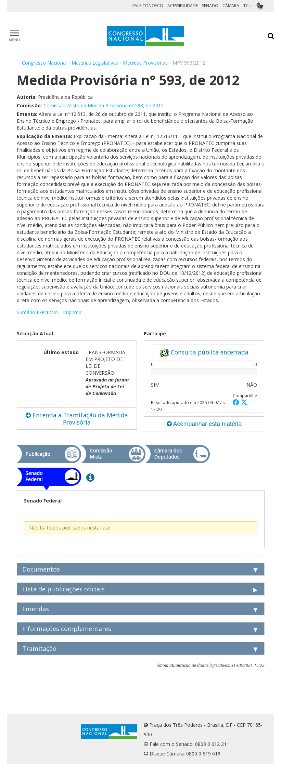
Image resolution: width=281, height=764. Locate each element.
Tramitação (39, 648)
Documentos (41, 569)
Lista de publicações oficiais (63, 589)
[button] (237, 402)
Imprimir (72, 312)
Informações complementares (66, 629)
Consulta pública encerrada (203, 352)
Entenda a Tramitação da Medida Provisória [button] (77, 418)
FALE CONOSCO (147, 6)
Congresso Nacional (44, 62)
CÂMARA (230, 6)
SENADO (210, 6)
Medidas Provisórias (145, 62)
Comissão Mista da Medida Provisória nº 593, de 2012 (103, 105)
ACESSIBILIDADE (182, 6)
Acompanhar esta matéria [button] (204, 423)
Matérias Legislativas (95, 62)
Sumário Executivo (37, 312)
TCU (247, 6)
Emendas (35, 609)
